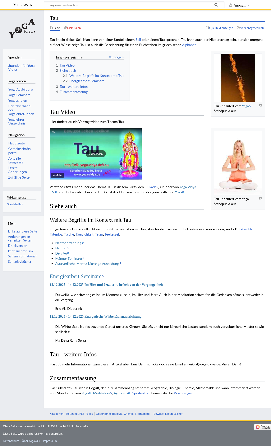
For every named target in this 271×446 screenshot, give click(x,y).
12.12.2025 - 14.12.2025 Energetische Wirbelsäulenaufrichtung (95, 316)
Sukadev (152, 187)
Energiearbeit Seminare (76, 276)
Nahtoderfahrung (68, 243)
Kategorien (56, 413)
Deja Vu (61, 253)
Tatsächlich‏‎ (247, 229)
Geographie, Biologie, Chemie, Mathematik (123, 413)
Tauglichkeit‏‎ (85, 234)
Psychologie (183, 393)
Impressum (50, 441)
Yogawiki (23, 4)
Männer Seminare (68, 258)
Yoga (245, 106)
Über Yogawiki (31, 441)
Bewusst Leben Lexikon (168, 413)
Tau (54, 132)
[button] (96, 154)
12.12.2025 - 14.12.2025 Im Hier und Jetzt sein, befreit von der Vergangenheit (106, 285)
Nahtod (61, 248)
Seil (138, 39)
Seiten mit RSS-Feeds (79, 413)
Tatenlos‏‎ (56, 234)
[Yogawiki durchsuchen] (134, 5)
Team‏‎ (99, 234)
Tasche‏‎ (69, 234)
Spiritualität (141, 393)
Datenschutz (11, 441)
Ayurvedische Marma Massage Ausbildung (87, 263)
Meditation (101, 393)
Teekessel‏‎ (112, 234)
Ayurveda (121, 393)
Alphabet (189, 45)
